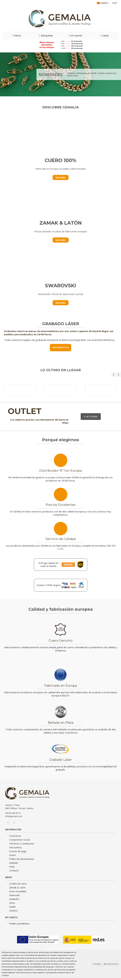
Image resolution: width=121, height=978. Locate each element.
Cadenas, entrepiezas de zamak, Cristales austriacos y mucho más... (92, 74)
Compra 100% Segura (48, 585)
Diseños (13, 910)
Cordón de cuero (18, 883)
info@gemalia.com (13, 816)
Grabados (14, 899)
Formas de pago (17, 851)
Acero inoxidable (17, 891)
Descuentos (15, 847)
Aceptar (97, 964)
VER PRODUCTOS (60, 347)
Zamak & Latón (17, 887)
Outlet (12, 906)
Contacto (14, 870)
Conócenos (15, 836)
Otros (12, 903)
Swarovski (14, 895)
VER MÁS (60, 177)
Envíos (12, 855)
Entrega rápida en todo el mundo (48, 564)
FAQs (12, 866)
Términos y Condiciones (21, 843)
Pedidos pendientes (19, 923)
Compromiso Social (19, 839)
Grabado (13, 862)
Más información (111, 964)
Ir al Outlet (91, 416)
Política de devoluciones (21, 859)
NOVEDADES (50, 74)
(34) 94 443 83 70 (13, 813)
